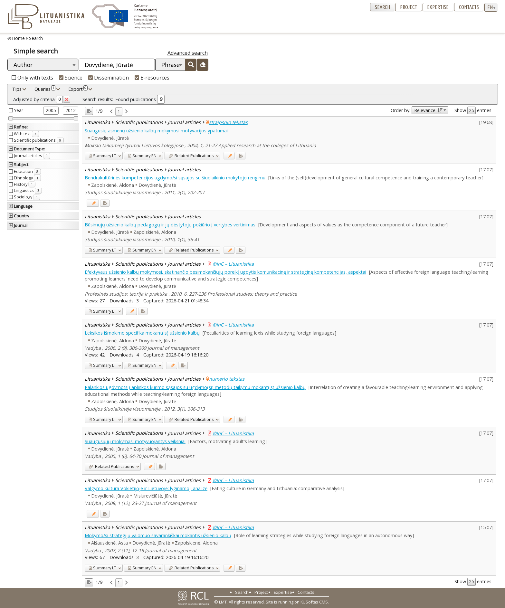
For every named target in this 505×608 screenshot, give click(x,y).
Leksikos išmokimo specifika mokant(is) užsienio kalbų (142, 333)
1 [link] (119, 111)
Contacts (469, 7)
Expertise (438, 7)
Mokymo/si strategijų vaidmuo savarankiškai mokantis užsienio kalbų (158, 535)
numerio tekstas (226, 379)
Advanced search (187, 52)
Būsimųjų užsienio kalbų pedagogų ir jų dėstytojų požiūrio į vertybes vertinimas (170, 225)
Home (18, 38)
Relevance (428, 110)
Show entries (472, 110)
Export (78, 89)
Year (18, 110)
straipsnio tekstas (228, 122)
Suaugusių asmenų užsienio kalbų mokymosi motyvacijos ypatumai (156, 131)
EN (142, 155)
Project (408, 7)
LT (102, 155)
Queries (44, 89)
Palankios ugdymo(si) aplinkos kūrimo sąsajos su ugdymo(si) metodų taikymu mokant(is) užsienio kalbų (195, 387)
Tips (17, 89)
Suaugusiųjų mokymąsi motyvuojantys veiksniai (135, 441)
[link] (111, 112)
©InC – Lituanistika (233, 264)
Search (382, 7)
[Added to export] (240, 155)
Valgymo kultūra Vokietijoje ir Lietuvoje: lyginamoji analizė (146, 488)
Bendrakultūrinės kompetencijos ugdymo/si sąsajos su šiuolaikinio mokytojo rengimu (175, 178)
